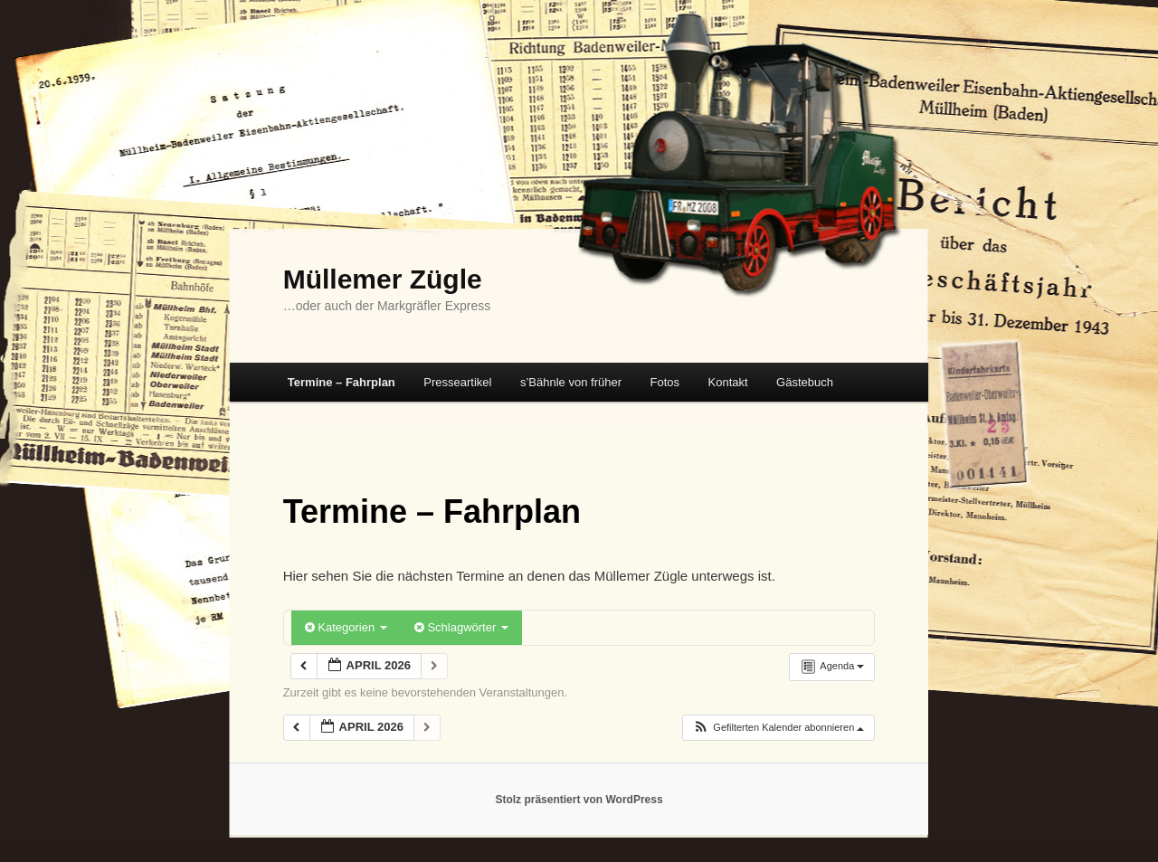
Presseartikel (457, 382)
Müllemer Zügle (382, 279)
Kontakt (728, 382)
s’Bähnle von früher (571, 382)
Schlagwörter (461, 627)
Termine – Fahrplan (341, 382)
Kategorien (346, 627)
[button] (778, 727)
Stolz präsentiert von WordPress (578, 799)
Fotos (664, 382)
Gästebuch (804, 382)
